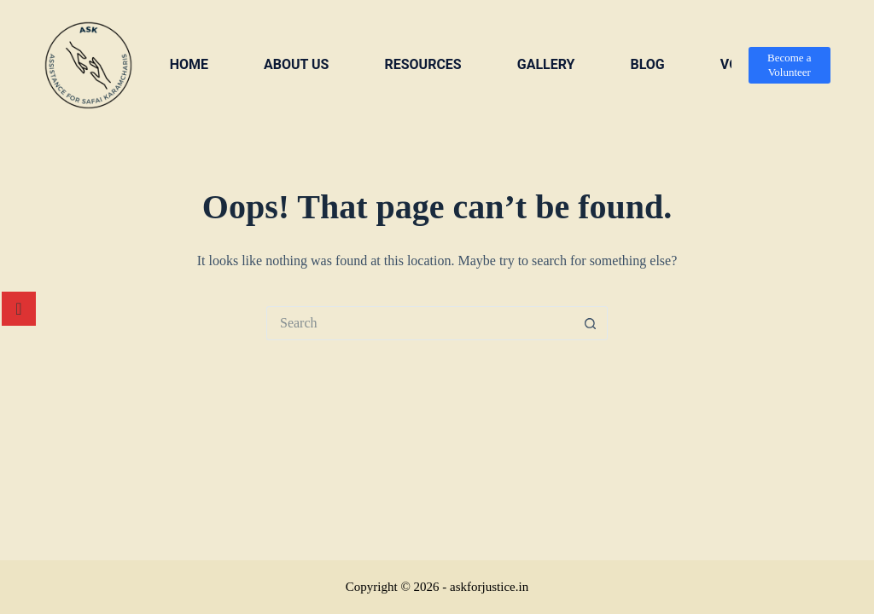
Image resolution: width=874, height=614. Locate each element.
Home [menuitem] (189, 64)
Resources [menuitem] (422, 64)
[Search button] (591, 323)
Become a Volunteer (789, 64)
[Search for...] (420, 323)
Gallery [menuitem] (546, 64)
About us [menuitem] (296, 64)
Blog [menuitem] (647, 64)
